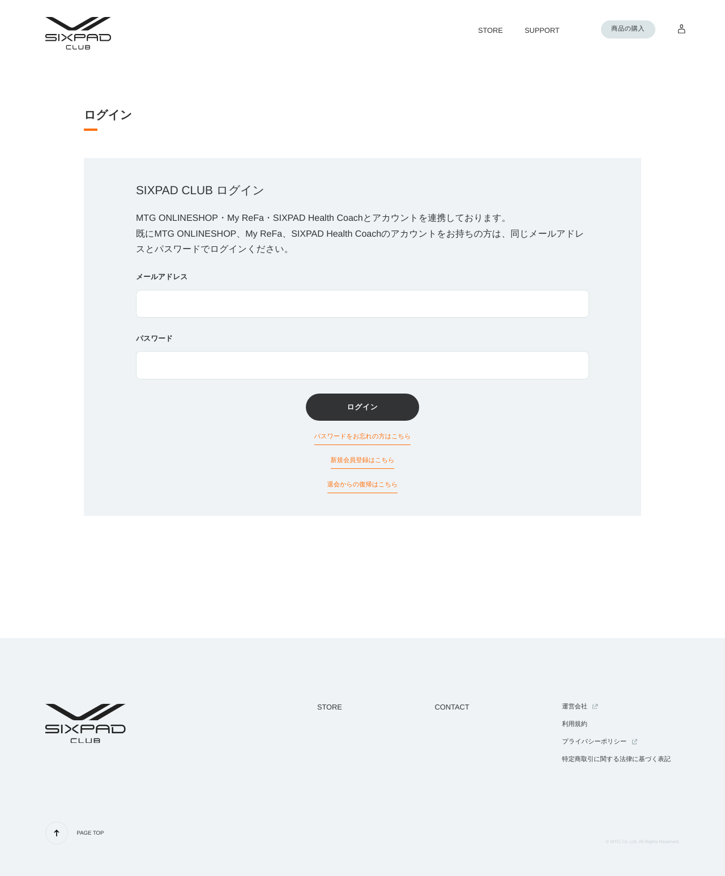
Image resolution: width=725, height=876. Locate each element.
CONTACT (452, 707)
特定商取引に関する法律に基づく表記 (616, 759)
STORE (329, 707)
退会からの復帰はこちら (362, 484)
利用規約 (574, 724)
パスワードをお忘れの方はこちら (362, 436)
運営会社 (580, 706)
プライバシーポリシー (599, 741)
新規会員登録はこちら (363, 460)
